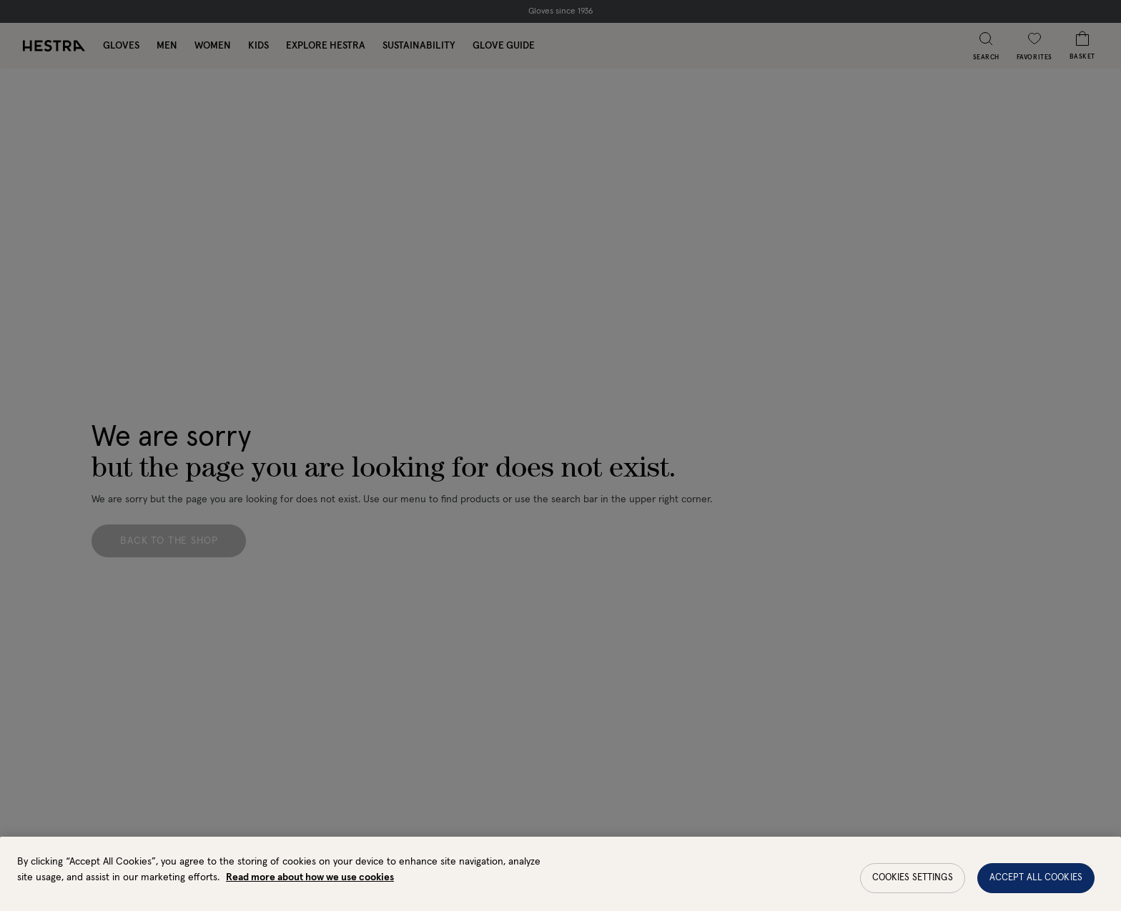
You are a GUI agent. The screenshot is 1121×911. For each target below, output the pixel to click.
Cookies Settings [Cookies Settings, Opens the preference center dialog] (912, 885)
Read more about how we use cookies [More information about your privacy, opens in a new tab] (310, 885)
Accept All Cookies (1035, 885)
